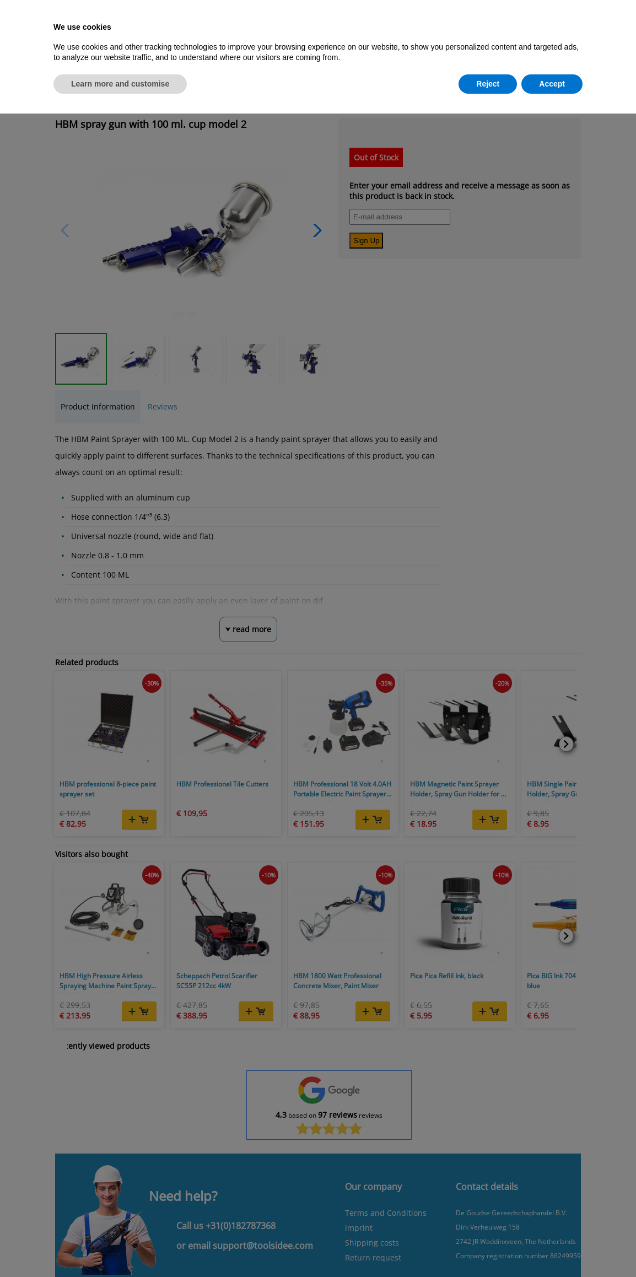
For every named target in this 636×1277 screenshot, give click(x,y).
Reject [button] (487, 83)
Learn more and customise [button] (120, 83)
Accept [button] (552, 83)
